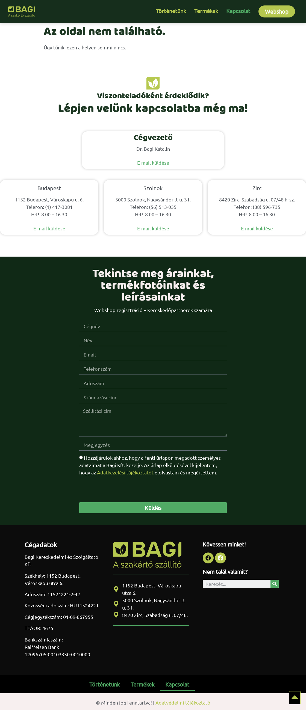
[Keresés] (274, 584)
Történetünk (171, 10)
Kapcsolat (238, 10)
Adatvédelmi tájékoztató (182, 702)
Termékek (206, 10)
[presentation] (120, 489)
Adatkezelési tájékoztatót (125, 472)
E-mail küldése (153, 162)
